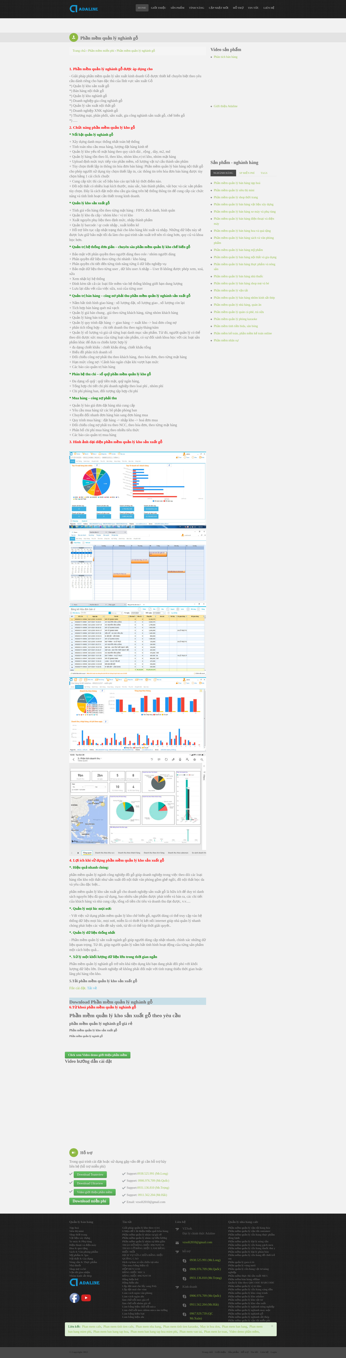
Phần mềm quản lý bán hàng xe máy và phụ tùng (245, 211)
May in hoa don (210, 1326)
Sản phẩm (177, 7)
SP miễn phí (247, 173)
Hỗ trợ (238, 7)
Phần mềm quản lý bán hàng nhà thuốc (238, 276)
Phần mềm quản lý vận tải (231, 290)
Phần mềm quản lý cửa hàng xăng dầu (250, 1289)
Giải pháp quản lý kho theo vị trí (141, 1227)
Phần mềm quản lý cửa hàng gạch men (250, 1245)
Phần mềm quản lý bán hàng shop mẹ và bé (241, 283)
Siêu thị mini (76, 1231)
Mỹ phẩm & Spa (78, 1255)
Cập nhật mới (218, 7)
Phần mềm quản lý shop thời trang (236, 197)
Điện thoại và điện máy (82, 1245)
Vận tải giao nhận (79, 1272)
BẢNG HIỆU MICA (133, 1272)
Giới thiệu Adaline (225, 106)
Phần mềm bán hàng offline (244, 1279)
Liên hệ (268, 7)
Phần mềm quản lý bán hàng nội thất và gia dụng (245, 257)
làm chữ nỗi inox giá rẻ (135, 1299)
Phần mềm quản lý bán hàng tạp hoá (237, 183)
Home (142, 7)
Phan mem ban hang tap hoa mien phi (154, 1331)
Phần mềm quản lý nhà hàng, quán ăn (237, 304)
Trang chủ (207, 1352)
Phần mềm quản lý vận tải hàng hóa (249, 1227)
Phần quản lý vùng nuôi (242, 1265)
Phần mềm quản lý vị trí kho (244, 1286)
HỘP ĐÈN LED (131, 1269)
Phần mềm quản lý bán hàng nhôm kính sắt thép (244, 297)
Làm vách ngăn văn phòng (137, 1293)
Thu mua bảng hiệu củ (135, 1265)
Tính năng (196, 7)
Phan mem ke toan (215, 1331)
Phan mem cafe (91, 1326)
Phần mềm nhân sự (226, 340)
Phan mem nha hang (148, 1326)
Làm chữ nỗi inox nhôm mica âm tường (145, 1310)
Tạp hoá (74, 1227)
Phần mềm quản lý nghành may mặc (249, 1310)
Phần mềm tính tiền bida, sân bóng (236, 326)
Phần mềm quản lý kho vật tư (245, 1299)
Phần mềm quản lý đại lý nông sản (248, 1241)
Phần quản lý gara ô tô (241, 1262)
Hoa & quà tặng (78, 1248)
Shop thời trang (78, 1234)
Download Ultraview (90, 1183)
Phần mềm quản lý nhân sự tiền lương (144, 1238)
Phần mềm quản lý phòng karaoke (235, 319)
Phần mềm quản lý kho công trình (247, 1293)
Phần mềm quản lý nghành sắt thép (248, 1317)
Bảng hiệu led (130, 1279)
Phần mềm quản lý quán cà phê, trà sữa (239, 312)
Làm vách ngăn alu (133, 1296)
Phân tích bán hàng (225, 57)
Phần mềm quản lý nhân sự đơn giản (143, 1241)
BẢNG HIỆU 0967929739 (136, 1275)
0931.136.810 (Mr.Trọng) (206, 1278)
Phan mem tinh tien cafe (118, 1326)
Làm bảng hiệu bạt (133, 1313)
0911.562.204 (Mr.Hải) (204, 1304)
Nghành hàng (223, 173)
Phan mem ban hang (234, 1326)
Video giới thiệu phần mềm (94, 1192)
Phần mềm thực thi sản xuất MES (248, 1275)
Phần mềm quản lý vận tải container (249, 1231)
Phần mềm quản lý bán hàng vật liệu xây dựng (243, 204)
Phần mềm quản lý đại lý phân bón (248, 1251)
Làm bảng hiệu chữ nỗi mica (139, 1306)
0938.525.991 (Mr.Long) (205, 1260)
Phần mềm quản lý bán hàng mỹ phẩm (238, 250)
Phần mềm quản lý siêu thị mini (234, 190)
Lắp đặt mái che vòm (134, 1289)
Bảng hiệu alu (130, 1282)
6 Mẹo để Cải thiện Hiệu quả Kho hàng (145, 1231)
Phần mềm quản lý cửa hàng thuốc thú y (251, 1248)
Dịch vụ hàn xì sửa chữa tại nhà (140, 1262)
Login (274, 1352)
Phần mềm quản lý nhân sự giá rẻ (142, 1234)
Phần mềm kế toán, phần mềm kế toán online (243, 333)
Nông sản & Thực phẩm (83, 1262)
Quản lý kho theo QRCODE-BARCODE (251, 1282)
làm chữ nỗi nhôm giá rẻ (136, 1303)
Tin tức (253, 7)
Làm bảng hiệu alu (133, 1317)
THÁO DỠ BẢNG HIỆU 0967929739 (143, 1245)
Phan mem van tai (191, 1331)
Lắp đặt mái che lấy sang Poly (139, 1286)
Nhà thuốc (75, 1265)
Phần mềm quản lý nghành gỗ (245, 1313)
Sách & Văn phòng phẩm (83, 1251)
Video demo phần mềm (244, 1331)
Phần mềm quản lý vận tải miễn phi (249, 1320)
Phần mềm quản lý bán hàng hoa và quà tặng (242, 230)
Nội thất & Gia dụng (81, 1258)
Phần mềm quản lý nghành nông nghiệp (251, 1306)
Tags (264, 173)
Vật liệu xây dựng (79, 1238)
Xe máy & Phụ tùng (80, 1241)
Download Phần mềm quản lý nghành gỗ (110, 1002)
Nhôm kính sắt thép (80, 1275)
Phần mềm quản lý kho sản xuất (247, 1303)
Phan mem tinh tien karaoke (180, 1326)
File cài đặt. (83, 988)
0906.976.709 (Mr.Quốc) (205, 1269)
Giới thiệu (158, 7)
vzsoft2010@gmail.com (197, 1242)
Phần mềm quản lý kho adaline (246, 1296)
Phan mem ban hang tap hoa (110, 1331)
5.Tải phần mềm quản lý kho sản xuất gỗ (103, 981)
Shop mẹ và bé (77, 1269)
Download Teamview (90, 1174)
